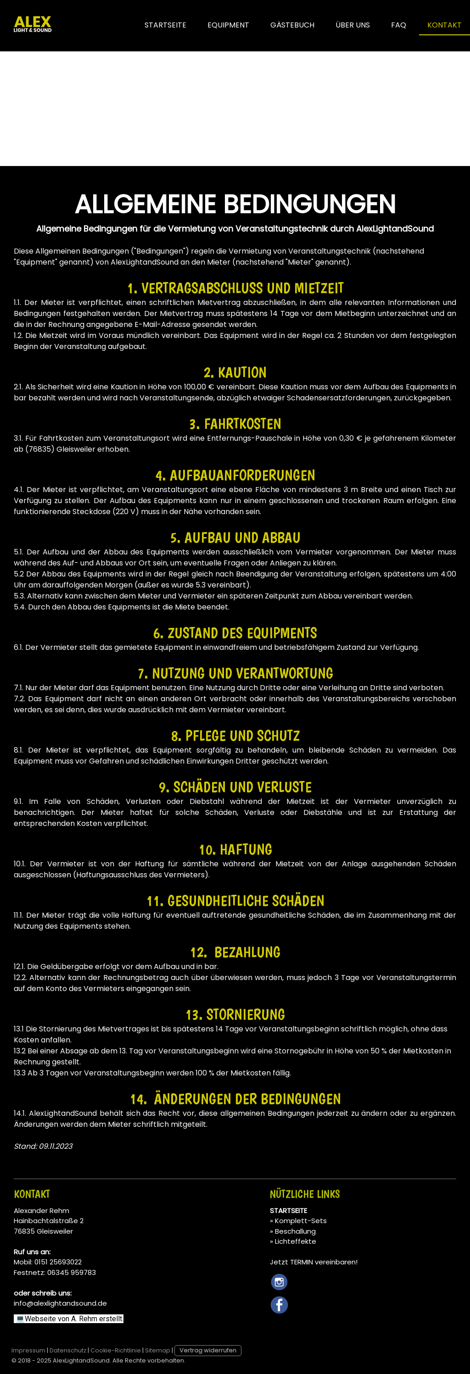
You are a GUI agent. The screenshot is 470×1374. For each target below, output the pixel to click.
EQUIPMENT (228, 25)
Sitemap (157, 1350)
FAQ (398, 25)
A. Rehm (85, 1318)
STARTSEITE (165, 25)
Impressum (28, 1350)
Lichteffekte (295, 1241)
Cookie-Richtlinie (115, 1350)
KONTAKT (444, 25)
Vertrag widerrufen (207, 1350)
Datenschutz (68, 1350)
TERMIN (301, 1262)
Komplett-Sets (301, 1220)
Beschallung (295, 1231)
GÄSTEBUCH (292, 25)
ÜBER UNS (353, 25)
